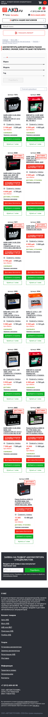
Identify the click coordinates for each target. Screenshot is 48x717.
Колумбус (14, 15)
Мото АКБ (14, 40)
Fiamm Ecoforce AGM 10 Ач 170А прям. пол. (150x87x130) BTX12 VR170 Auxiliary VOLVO (35, 430)
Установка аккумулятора (11, 647)
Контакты (5, 678)
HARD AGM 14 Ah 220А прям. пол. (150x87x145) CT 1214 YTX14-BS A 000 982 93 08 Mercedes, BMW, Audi (12, 245)
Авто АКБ (5, 620)
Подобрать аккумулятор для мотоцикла (16, 41)
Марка (6, 62)
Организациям (7, 674)
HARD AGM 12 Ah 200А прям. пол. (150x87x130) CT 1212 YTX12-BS (12, 117)
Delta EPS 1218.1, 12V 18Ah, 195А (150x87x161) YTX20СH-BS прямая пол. (12, 372)
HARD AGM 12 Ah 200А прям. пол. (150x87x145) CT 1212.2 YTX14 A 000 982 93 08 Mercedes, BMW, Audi (12, 430)
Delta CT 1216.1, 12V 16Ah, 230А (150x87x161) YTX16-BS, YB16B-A (34, 314)
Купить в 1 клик (13, 144)
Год (4, 73)
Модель (6, 67)
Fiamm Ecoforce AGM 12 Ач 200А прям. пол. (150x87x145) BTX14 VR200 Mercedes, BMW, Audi (24, 502)
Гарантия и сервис (8, 670)
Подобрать (13, 80)
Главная (5, 40)
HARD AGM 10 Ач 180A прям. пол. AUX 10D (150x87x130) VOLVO (34, 227)
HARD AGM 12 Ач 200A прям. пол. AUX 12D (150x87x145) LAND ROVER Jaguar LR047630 (12, 176)
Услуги (4, 642)
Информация (7, 666)
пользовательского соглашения (11, 703)
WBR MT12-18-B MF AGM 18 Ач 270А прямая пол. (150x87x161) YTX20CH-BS (35, 372)
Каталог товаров (8, 615)
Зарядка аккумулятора (10, 651)
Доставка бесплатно (12, 203)
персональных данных (10, 576)
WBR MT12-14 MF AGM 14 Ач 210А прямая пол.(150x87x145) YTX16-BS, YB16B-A (35, 117)
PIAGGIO (35, 41)
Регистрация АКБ (8, 654)
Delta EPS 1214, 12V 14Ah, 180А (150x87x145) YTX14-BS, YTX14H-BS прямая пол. (12, 314)
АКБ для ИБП (6, 627)
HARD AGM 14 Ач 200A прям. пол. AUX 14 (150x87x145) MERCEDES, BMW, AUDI (34, 159)
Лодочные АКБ (7, 631)
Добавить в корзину (12, 139)
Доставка (5, 658)
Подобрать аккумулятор (34, 570)
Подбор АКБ (6, 635)
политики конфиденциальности (27, 702)
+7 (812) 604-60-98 (38, 11)
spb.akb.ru (36, 705)
